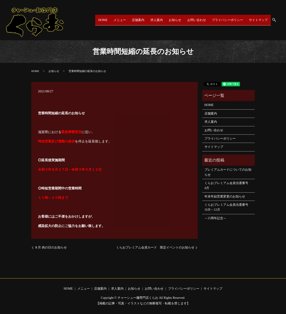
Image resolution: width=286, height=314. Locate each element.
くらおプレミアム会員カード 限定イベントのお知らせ (155, 247)
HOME (103, 20)
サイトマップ (258, 20)
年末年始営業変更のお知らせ (224, 196)
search (276, 20)
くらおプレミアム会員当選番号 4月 (227, 185)
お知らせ (174, 20)
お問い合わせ (195, 20)
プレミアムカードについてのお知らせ (227, 172)
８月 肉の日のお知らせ (51, 247)
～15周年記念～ (215, 218)
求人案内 (155, 20)
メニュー (119, 20)
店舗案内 (137, 20)
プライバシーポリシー (227, 20)
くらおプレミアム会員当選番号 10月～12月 (227, 207)
